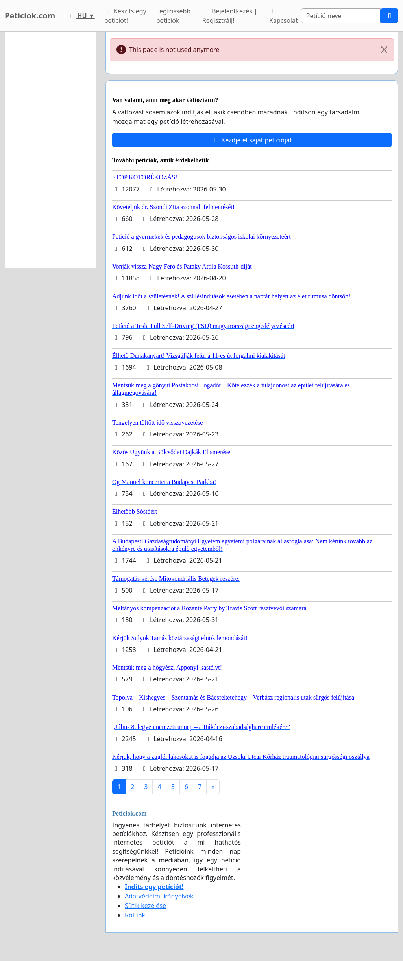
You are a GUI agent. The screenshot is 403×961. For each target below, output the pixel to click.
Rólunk (135, 915)
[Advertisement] (50, 150)
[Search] (341, 15)
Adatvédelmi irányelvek (159, 896)
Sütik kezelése (145, 905)
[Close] (384, 50)
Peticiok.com (30, 15)
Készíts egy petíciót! (125, 16)
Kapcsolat (283, 16)
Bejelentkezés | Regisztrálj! (229, 16)
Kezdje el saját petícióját (252, 140)
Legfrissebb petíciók (173, 16)
